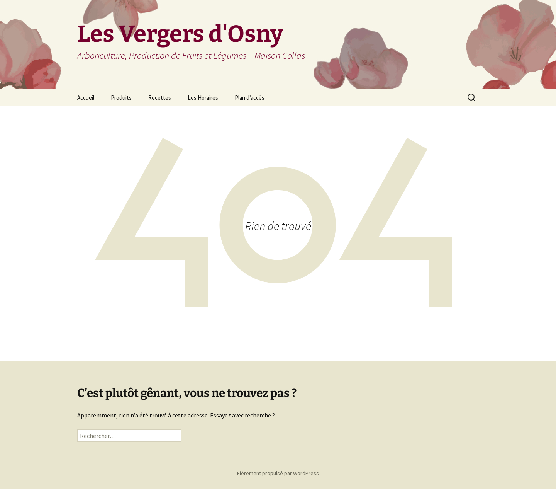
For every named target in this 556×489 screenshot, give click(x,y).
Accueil (85, 97)
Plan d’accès (249, 97)
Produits (121, 97)
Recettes (159, 97)
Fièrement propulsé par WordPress (278, 473)
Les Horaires (203, 97)
